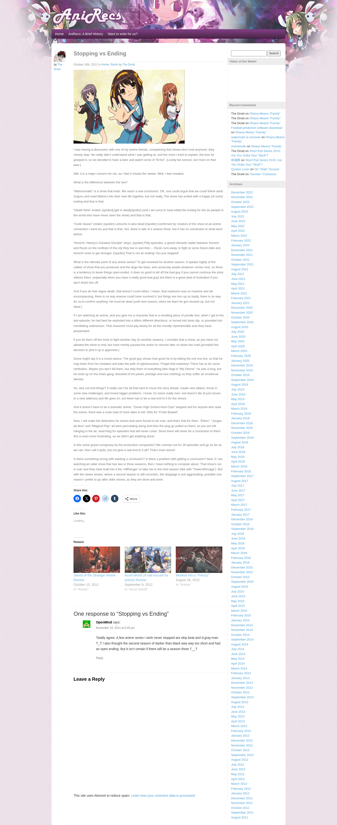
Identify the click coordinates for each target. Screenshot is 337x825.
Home (59, 34)
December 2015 (242, 567)
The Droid (128, 64)
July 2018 (237, 447)
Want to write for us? (123, 34)
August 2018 (239, 442)
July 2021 (237, 274)
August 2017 (239, 481)
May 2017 (237, 495)
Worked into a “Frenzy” (192, 575)
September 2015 (242, 581)
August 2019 (239, 384)
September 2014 (242, 639)
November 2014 (242, 630)
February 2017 (241, 509)
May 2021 (237, 284)
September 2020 (242, 322)
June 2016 (238, 538)
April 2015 (238, 606)
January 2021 (240, 303)
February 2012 (241, 788)
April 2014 (238, 663)
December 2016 (242, 519)
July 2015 (237, 591)
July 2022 (237, 216)
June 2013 (238, 711)
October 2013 (240, 692)
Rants (114, 64)
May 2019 (237, 399)
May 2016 (237, 543)
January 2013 (240, 735)
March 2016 (239, 553)
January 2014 (240, 678)
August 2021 (239, 269)
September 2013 (242, 697)
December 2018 (242, 423)
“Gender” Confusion (262, 174)
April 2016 (238, 548)
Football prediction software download (256, 128)
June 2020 (238, 336)
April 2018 (238, 461)
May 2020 (237, 341)
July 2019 (237, 389)
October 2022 (240, 202)
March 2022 (239, 235)
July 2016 (237, 534)
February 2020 (241, 356)
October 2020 (240, 317)
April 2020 (238, 346)
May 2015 (237, 601)
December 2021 (242, 250)
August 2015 (239, 586)
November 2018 (242, 428)
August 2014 (239, 644)
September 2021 (242, 264)
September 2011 (242, 812)
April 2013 (238, 721)
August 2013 (239, 702)
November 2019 (242, 370)
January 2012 (240, 793)
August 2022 (239, 211)
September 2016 (242, 529)
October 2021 (240, 259)
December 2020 (242, 307)
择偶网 (235, 160)
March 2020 (239, 351)
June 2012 (238, 769)
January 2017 (240, 514)
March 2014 (239, 668)
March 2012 (239, 783)
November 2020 (242, 312)
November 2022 (242, 197)
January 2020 (240, 360)
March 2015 (239, 610)
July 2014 (237, 649)
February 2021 (241, 298)
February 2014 (241, 673)
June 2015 (238, 596)
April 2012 (238, 779)
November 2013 (242, 687)
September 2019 (242, 380)
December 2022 (242, 192)
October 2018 (240, 432)
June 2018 (238, 452)
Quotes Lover (240, 169)
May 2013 (237, 716)
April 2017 (238, 500)
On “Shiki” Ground (266, 169)
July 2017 (237, 485)
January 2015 (240, 620)
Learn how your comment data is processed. (163, 795)
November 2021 (242, 255)
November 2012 (242, 745)
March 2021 (239, 293)
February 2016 (241, 558)
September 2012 (242, 755)
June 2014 (238, 654)
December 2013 (242, 682)
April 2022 (238, 230)
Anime (105, 64)
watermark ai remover (245, 137)
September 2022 (242, 207)
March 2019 (239, 408)
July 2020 (237, 331)
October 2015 (240, 577)
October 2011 (240, 808)
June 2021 (238, 279)
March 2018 (239, 466)
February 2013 (241, 731)
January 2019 (240, 418)
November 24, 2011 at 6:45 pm (115, 628)
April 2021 (238, 288)
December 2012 (242, 740)
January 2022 (240, 245)
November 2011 (242, 803)
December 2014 (242, 625)
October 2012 (240, 750)
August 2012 (239, 759)
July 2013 (237, 707)
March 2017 (239, 505)
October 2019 (240, 375)
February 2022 (241, 240)
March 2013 (239, 726)
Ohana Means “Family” (264, 113)
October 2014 (240, 635)
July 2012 (237, 764)
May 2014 (237, 658)
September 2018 (242, 437)
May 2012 (237, 774)
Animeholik (238, 146)
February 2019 (241, 413)
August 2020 (239, 327)
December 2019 (242, 365)
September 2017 (242, 476)
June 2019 (238, 394)
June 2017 (238, 490)
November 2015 (242, 572)
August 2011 (239, 817)
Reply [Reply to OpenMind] (99, 658)
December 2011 (242, 798)
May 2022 (237, 226)
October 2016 (240, 524)
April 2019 (238, 404)
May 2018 (237, 457)
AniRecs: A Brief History (85, 34)
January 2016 (240, 562)
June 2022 (238, 221)
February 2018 (241, 471)
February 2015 (241, 615)
